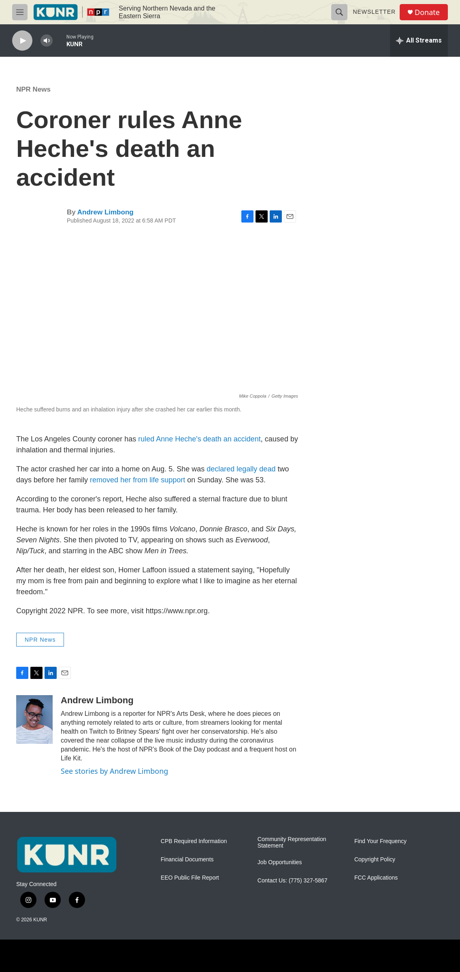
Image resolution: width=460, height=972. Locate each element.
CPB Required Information (194, 841)
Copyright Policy (374, 859)
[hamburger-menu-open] (20, 12)
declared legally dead (241, 469)
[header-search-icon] (339, 12)
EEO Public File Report (190, 878)
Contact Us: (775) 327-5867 (293, 881)
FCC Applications (376, 878)
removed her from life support (137, 480)
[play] (22, 40)
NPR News (33, 89)
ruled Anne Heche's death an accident (199, 439)
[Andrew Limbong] (34, 719)
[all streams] (419, 40)
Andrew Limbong (105, 212)
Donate (427, 12)
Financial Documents (187, 859)
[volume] (46, 41)
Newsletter (374, 12)
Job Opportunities (280, 862)
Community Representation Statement (292, 842)
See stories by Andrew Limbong (114, 771)
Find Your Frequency (380, 841)
